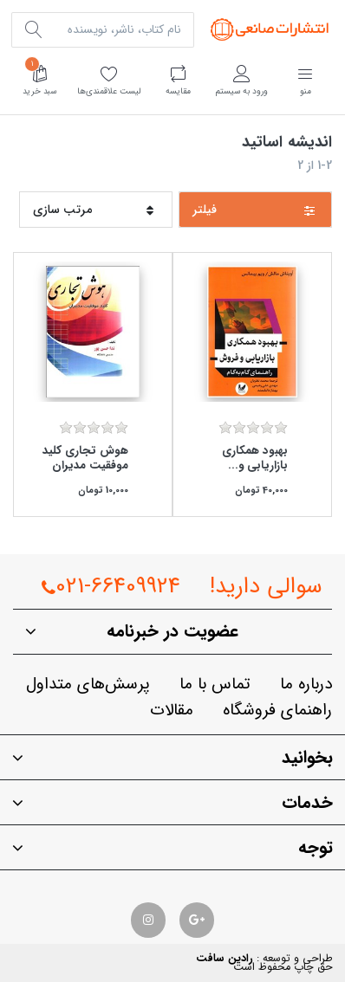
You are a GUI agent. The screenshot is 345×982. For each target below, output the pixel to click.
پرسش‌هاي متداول (88, 684)
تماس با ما (215, 684)
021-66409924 (111, 586)
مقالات (171, 710)
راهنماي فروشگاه (277, 710)
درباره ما (306, 684)
